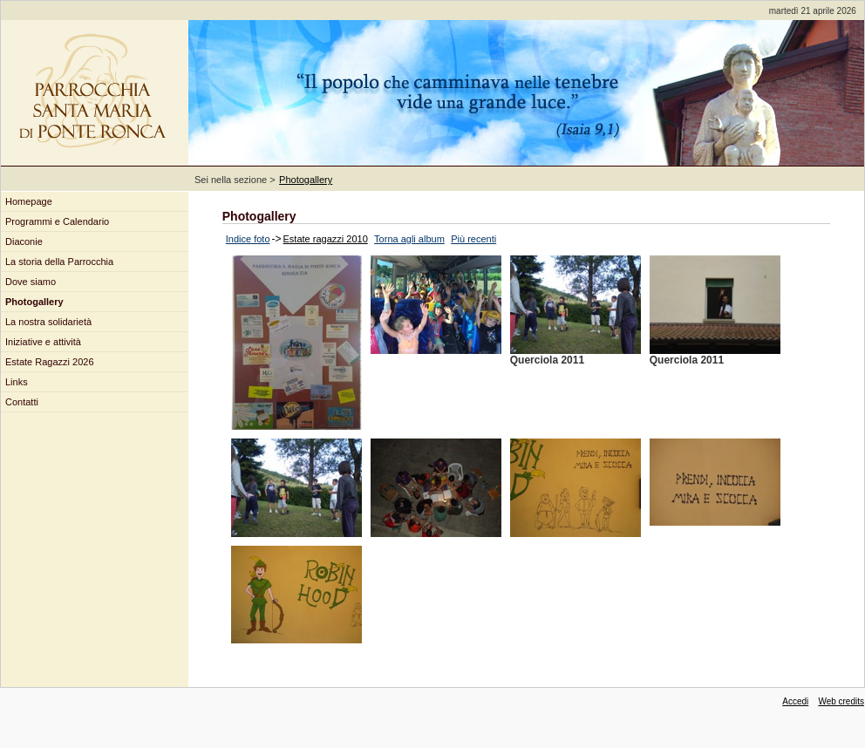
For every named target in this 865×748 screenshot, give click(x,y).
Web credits (841, 701)
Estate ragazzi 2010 (325, 239)
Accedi (795, 701)
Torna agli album (409, 239)
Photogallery (305, 179)
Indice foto (248, 239)
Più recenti (473, 239)
